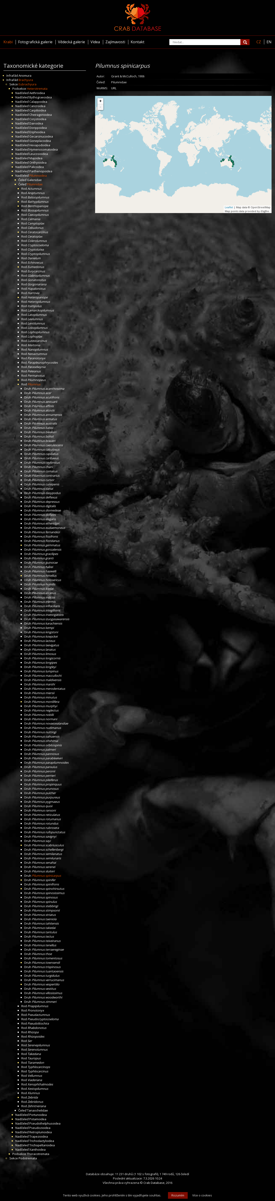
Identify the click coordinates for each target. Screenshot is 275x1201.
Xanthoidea (37, 1149)
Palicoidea (36, 167)
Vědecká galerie (71, 41)
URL (113, 88)
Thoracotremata (38, 1154)
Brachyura (26, 80)
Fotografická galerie (35, 41)
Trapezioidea (38, 1136)
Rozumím (177, 1195)
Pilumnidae (35, 184)
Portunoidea (38, 1115)
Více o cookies (202, 1195)
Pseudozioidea (39, 1128)
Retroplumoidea (40, 1132)
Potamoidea (37, 1119)
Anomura (25, 75)
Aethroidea (37, 93)
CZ (258, 41)
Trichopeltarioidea (42, 1145)
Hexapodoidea (39, 145)
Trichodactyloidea (41, 1141)
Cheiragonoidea (40, 115)
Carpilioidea (37, 110)
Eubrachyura (27, 84)
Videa (95, 41)
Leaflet (229, 207)
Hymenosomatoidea (43, 149)
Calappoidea (38, 102)
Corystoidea (37, 119)
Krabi (8, 41)
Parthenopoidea (40, 171)
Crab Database (154, 1183)
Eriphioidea (37, 132)
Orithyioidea (38, 162)
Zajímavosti (115, 41)
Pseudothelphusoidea (44, 1123)
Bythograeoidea (40, 97)
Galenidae (34, 180)
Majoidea (35, 158)
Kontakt (137, 41)
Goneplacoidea (40, 141)
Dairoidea (36, 123)
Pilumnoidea (38, 175)
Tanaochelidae (37, 1110)
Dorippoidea (38, 128)
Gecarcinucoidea (41, 136)
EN (269, 41)
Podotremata (28, 1158)
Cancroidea (37, 106)
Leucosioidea (38, 154)
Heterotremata (37, 89)
